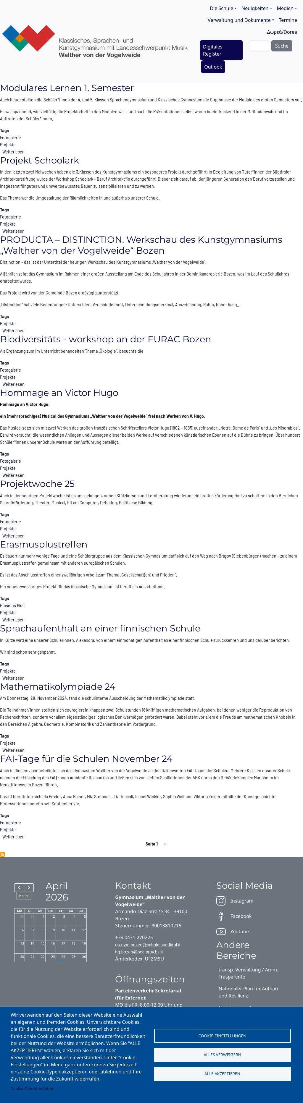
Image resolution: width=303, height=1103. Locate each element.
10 (63, 930)
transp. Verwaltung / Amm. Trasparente (248, 973)
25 (73, 956)
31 (32, 916)
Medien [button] (285, 8)
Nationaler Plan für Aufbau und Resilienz (248, 992)
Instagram (235, 901)
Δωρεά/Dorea (282, 32)
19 (84, 943)
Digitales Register (212, 50)
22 (43, 956)
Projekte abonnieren (2, 854)
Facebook (234, 916)
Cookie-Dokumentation (32, 1088)
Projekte (8, 144)
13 (22, 943)
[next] (28, 887)
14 (32, 943)
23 (53, 956)
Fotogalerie (10, 137)
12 (84, 930)
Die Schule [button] (221, 8)
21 (32, 956)
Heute (24, 895)
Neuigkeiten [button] (254, 8)
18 (73, 943)
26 (84, 956)
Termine (288, 20)
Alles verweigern (222, 1054)
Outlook (213, 67)
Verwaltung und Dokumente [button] (239, 20)
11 (73, 930)
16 (53, 943)
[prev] (19, 887)
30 (22, 916)
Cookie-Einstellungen (222, 1035)
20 (22, 956)
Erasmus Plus (12, 605)
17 (63, 943)
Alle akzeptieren (222, 1074)
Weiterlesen (13, 151)
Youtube (232, 931)
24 (63, 956)
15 (43, 943)
